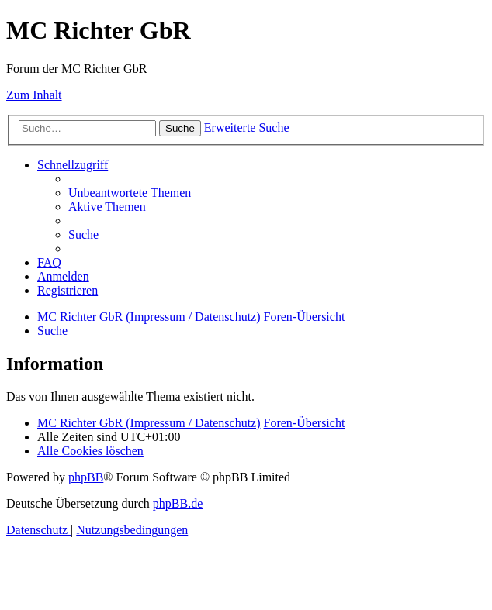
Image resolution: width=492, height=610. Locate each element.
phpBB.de (178, 503)
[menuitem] (129, 192)
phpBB (85, 477)
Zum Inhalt (34, 95)
